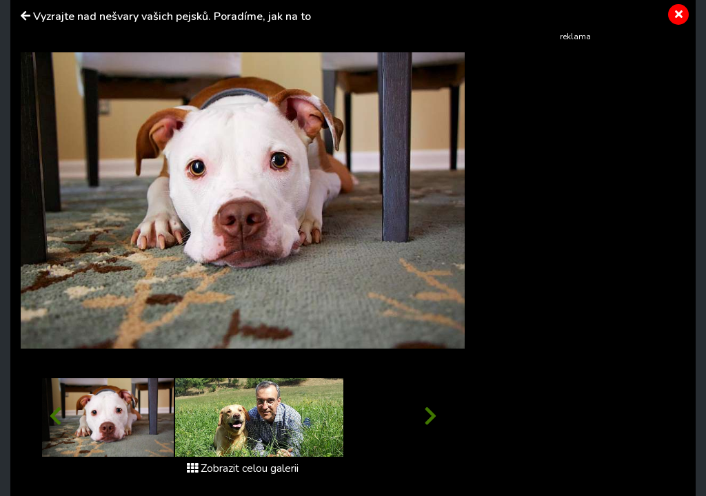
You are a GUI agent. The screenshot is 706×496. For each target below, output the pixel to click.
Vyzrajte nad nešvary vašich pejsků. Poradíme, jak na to (172, 16)
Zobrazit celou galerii (243, 468)
